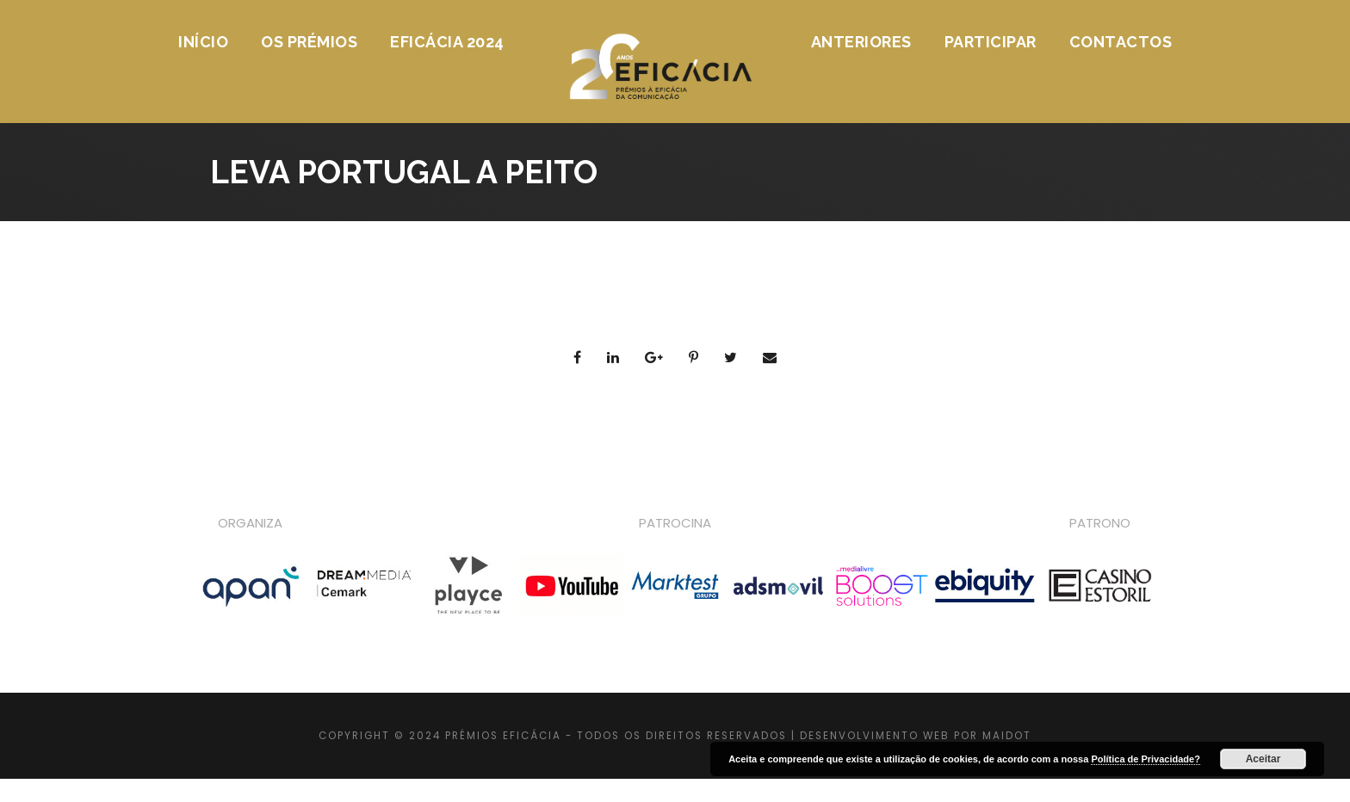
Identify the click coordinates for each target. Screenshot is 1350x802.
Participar (990, 42)
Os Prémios (309, 42)
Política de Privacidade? (1145, 759)
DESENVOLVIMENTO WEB (875, 736)
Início (203, 42)
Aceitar (1263, 759)
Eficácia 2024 (447, 42)
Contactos (1121, 42)
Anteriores (861, 42)
